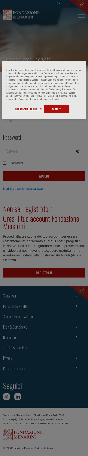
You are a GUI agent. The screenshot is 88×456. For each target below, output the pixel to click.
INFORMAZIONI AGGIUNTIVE (28, 109)
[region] (44, 90)
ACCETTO (56, 109)
